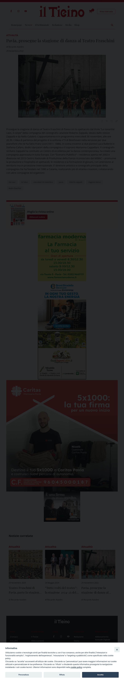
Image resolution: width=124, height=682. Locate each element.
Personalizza (23, 675)
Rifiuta (62, 675)
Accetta (100, 675)
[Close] (117, 649)
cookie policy (76, 667)
